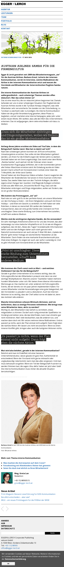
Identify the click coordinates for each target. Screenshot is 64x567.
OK (8, 563)
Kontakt (5, 28)
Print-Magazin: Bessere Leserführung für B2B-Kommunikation (28, 494)
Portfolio (6, 21)
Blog (3, 24)
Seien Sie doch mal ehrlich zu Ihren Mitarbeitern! (25, 468)
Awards (5, 520)
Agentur (5, 9)
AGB (3, 523)
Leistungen (7, 13)
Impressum (6, 526)
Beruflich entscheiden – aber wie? (15, 497)
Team (3, 17)
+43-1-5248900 (11, 545)
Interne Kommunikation (11, 57)
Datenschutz (8, 528)
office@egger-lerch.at (10, 548)
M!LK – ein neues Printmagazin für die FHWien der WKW (25, 500)
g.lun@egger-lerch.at (23, 483)
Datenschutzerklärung (15, 559)
